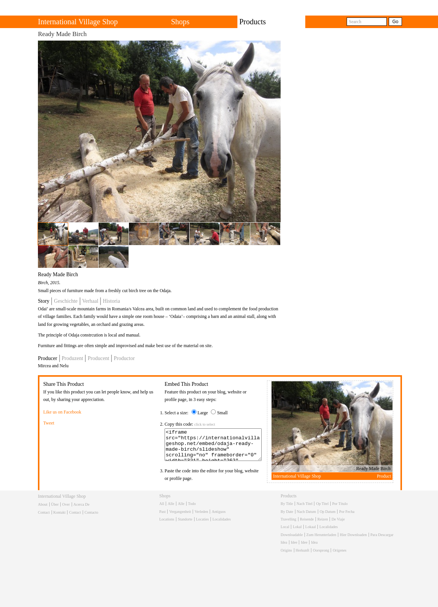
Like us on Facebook (62, 412)
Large (203, 412)
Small (222, 412)
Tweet (48, 423)
